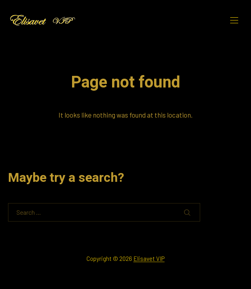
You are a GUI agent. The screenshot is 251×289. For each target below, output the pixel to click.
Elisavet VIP (149, 258)
